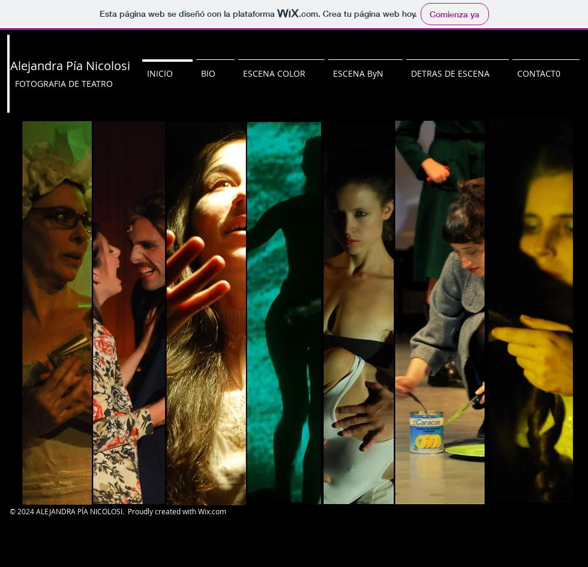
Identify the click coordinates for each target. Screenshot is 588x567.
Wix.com (212, 511)
